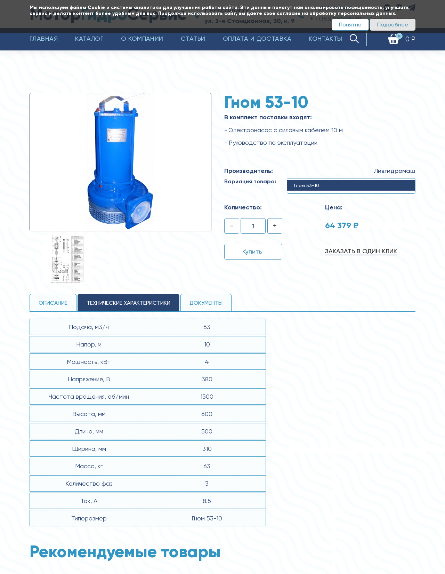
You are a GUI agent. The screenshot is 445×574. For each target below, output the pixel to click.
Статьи (193, 38)
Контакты (325, 38)
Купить (252, 251)
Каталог (89, 38)
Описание (53, 303)
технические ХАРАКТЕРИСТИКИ (128, 303)
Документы (205, 303)
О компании (142, 38)
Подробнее (392, 24)
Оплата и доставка (257, 38)
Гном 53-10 (306, 185)
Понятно (350, 24)
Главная (44, 38)
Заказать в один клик (361, 251)
